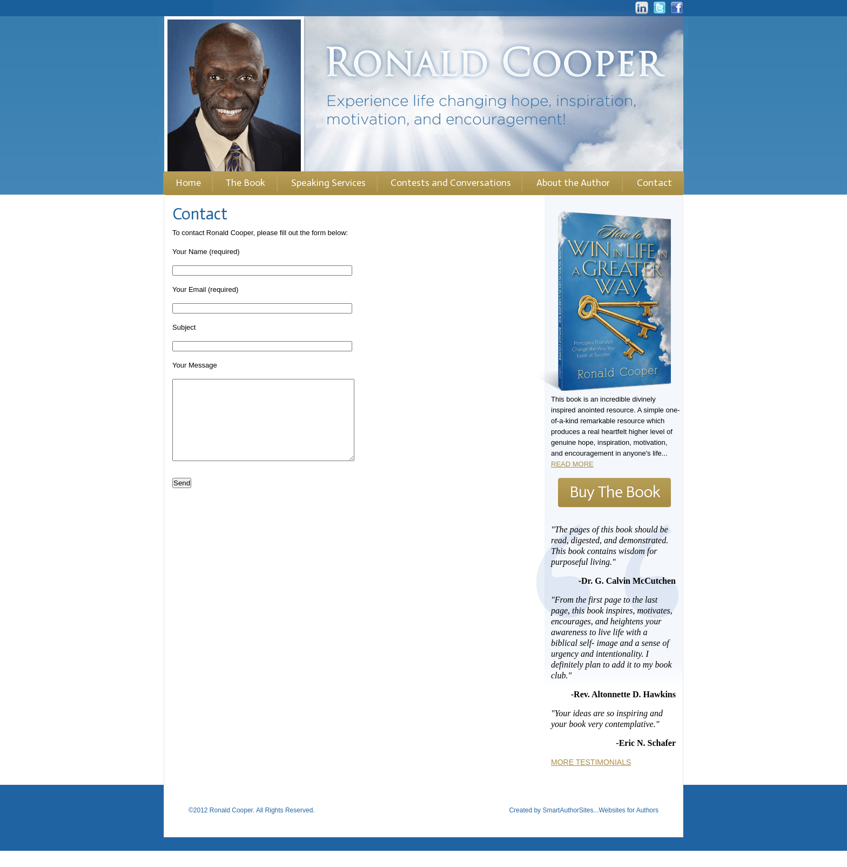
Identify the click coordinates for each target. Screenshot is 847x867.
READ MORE (572, 464)
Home (188, 182)
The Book (245, 182)
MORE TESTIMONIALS (591, 762)
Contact (654, 182)
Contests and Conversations (451, 182)
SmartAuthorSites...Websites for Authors (600, 826)
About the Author (573, 182)
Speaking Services (328, 182)
